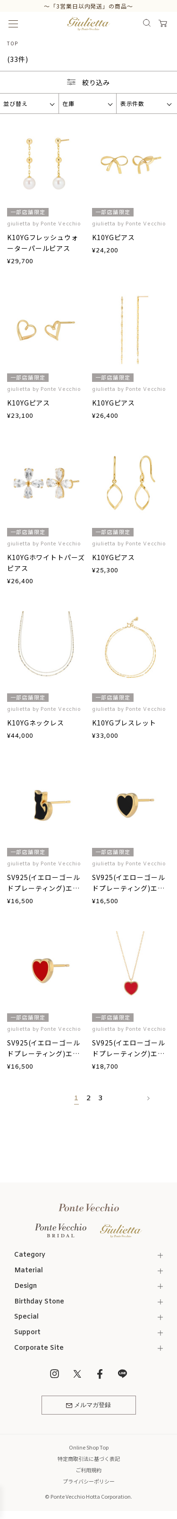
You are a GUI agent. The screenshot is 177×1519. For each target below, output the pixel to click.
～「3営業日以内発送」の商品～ (88, 6)
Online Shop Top (89, 1447)
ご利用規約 (88, 1470)
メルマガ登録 (88, 1405)
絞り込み (88, 82)
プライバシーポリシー (89, 1481)
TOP (12, 43)
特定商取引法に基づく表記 (89, 1458)
